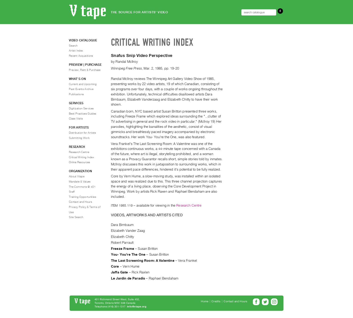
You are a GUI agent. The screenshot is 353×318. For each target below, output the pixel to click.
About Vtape (76, 176)
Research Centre (188, 205)
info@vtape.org (136, 306)
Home (204, 301)
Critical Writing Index (81, 157)
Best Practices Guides (82, 113)
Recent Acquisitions (81, 55)
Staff (72, 191)
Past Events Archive (81, 89)
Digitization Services (81, 108)
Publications (76, 94)
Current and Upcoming (83, 84)
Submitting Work (79, 138)
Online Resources (79, 162)
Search (73, 45)
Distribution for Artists (82, 132)
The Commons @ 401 (82, 186)
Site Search (76, 217)
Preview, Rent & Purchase (85, 70)
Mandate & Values (80, 181)
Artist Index (76, 50)
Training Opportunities (82, 196)
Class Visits (76, 118)
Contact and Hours (80, 201)
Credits (215, 301)
